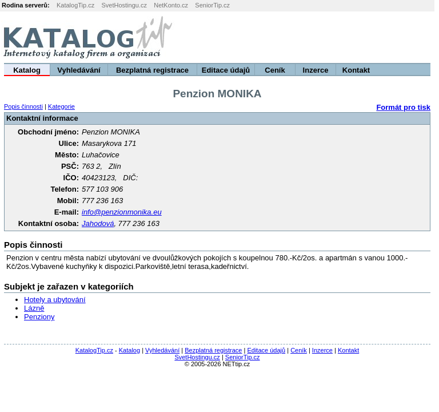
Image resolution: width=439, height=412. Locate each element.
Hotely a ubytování (55, 299)
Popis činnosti (23, 106)
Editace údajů (226, 70)
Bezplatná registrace (152, 70)
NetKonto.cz (171, 5)
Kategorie (61, 106)
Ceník (275, 70)
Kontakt (356, 70)
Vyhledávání (78, 70)
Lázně (34, 308)
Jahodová (98, 223)
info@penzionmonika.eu (122, 212)
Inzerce (316, 70)
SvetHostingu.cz (123, 5)
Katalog (27, 70)
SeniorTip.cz (212, 5)
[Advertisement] (296, 37)
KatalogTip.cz (75, 5)
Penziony (39, 316)
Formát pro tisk (403, 107)
